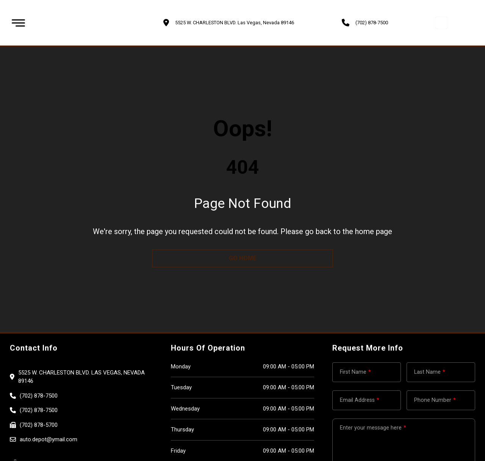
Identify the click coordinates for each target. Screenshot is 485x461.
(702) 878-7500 (371, 22)
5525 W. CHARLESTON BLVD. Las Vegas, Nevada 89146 (81, 377)
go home (243, 258)
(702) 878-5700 (39, 425)
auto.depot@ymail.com (48, 439)
